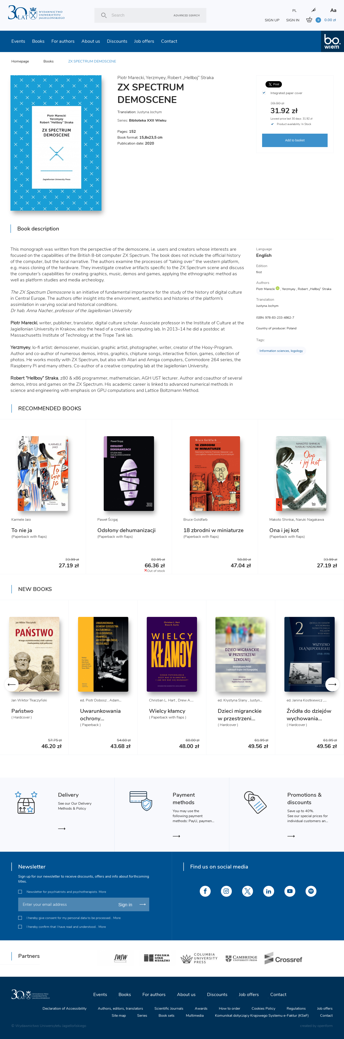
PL (294, 10)
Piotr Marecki (130, 78)
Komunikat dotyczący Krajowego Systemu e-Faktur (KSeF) (262, 1015)
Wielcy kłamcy (167, 711)
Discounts (117, 41)
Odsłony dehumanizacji (126, 530)
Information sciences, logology (281, 351)
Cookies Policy (263, 1008)
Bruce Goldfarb (195, 519)
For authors (63, 41)
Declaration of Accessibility (64, 1008)
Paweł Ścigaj (107, 519)
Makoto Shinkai (281, 519)
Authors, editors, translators (120, 1008)
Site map (119, 1015)
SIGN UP (272, 20)
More (102, 892)
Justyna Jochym (149, 112)
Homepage (20, 61)
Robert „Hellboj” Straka (190, 78)
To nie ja (21, 530)
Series (142, 1015)
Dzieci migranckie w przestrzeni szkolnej (240, 718)
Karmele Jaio (21, 519)
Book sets (167, 1015)
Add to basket (295, 140)
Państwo (22, 711)
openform (325, 1025)
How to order (229, 1008)
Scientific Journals (168, 1008)
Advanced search (187, 15)
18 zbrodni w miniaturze (213, 530)
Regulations (296, 1008)
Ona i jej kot (284, 530)
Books (38, 41)
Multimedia (195, 1015)
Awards (201, 1008)
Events (18, 41)
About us (90, 41)
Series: (141, 120)
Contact (169, 41)
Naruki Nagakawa (310, 519)
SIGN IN (292, 20)
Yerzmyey (156, 78)
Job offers (144, 41)
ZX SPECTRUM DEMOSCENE (92, 61)
